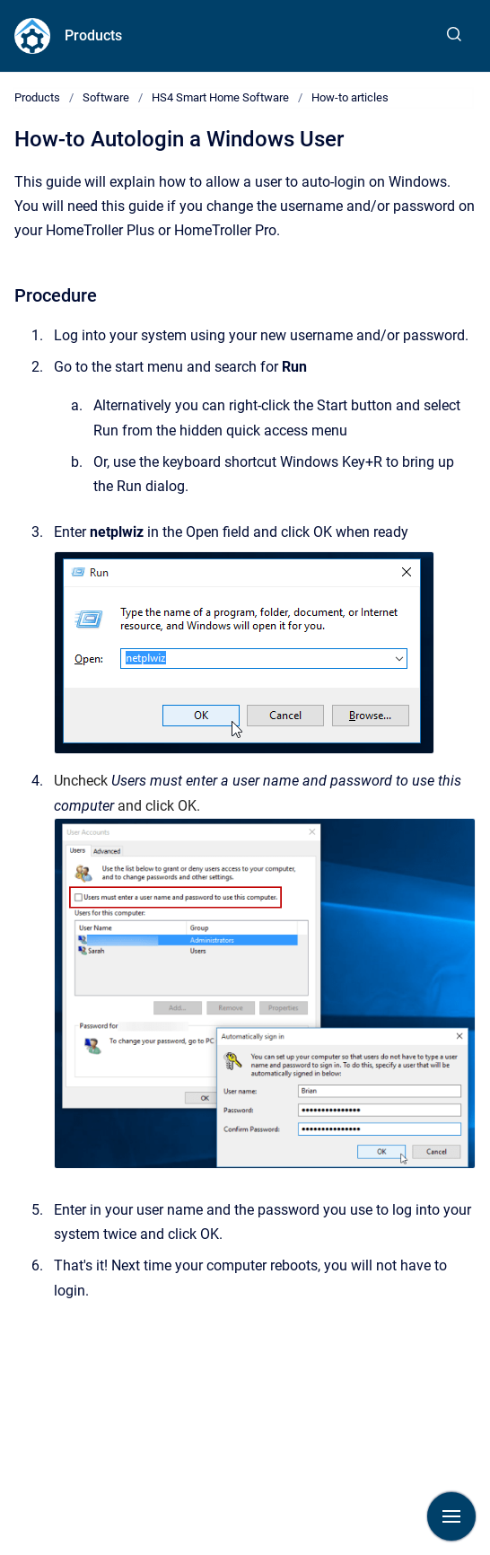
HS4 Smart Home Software (220, 97)
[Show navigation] (451, 1516)
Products (93, 35)
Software (106, 97)
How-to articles (350, 97)
